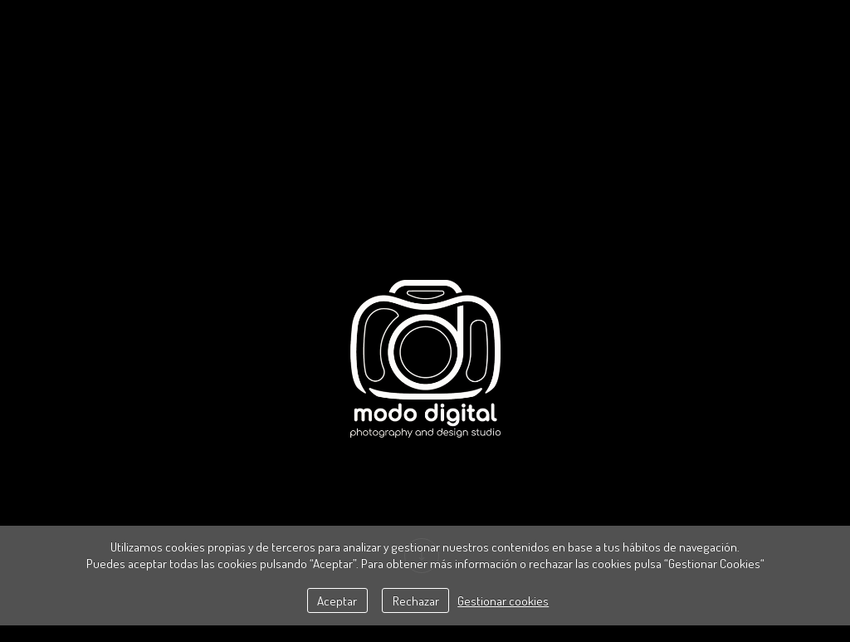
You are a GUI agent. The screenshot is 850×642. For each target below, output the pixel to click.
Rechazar (416, 600)
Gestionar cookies (503, 600)
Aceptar (337, 600)
